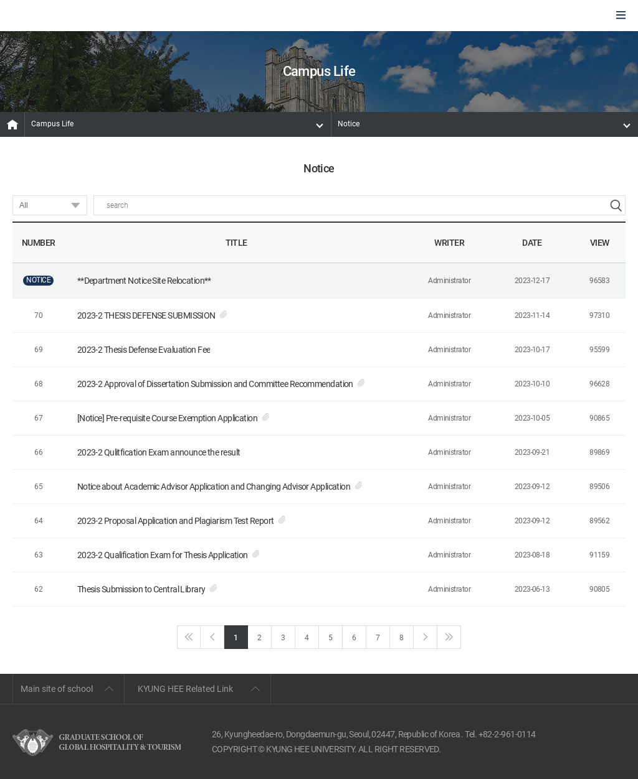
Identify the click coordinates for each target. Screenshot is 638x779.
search (615, 205)
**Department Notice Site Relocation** (144, 281)
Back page (212, 637)
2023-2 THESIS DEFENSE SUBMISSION (146, 315)
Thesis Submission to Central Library (141, 589)
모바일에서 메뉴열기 (621, 16)
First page (189, 637)
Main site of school (57, 689)
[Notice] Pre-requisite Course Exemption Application (167, 418)
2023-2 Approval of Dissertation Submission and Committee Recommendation (215, 384)
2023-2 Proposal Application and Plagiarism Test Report (175, 521)
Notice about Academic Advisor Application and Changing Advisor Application (214, 487)
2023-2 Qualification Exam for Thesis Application (162, 555)
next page (425, 637)
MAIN (12, 124)
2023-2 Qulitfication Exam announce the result (158, 452)
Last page (449, 637)
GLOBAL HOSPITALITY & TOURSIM (75, 16)
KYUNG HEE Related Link (185, 689)
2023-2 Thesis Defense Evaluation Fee (144, 350)
